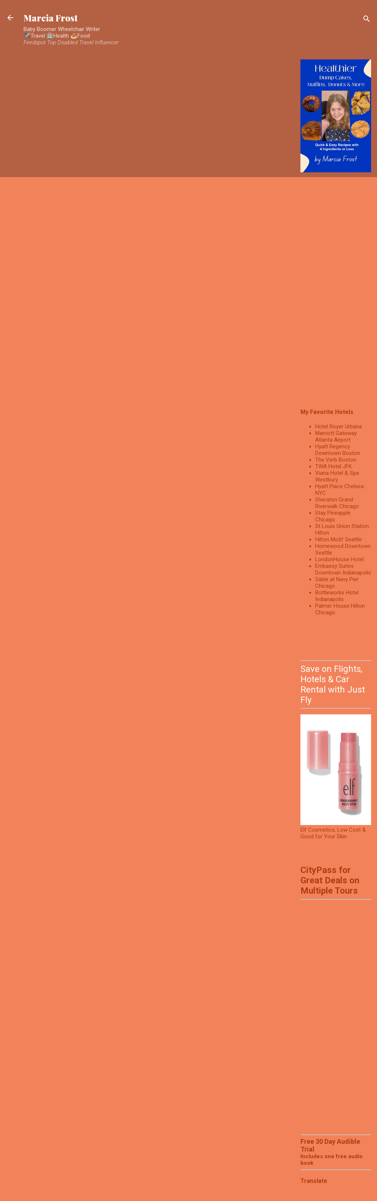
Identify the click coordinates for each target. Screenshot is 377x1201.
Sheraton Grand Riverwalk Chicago (337, 503)
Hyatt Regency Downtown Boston (337, 449)
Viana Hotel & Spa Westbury (337, 476)
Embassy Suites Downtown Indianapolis (343, 569)
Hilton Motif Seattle (338, 539)
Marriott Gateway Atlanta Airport (336, 436)
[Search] (366, 20)
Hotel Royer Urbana (338, 426)
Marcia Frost (51, 18)
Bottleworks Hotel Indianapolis (337, 596)
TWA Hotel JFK (333, 466)
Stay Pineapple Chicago (332, 516)
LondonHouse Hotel (339, 559)
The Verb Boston (335, 459)
